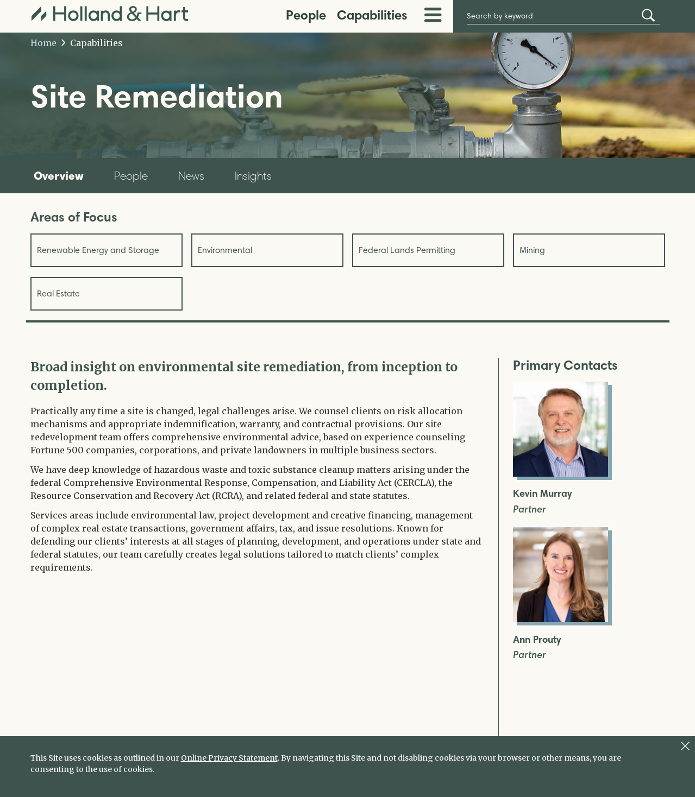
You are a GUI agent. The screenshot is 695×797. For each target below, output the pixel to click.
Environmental (225, 250)
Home (43, 42)
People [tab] (131, 175)
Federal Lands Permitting (407, 250)
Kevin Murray (542, 493)
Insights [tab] (253, 175)
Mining (532, 250)
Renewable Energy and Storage (98, 250)
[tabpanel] (256, 466)
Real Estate (58, 293)
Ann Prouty (537, 640)
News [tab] (191, 175)
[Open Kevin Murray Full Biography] (560, 473)
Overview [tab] (59, 175)
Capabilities (372, 15)
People (306, 15)
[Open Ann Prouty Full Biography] (560, 618)
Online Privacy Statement (229, 758)
